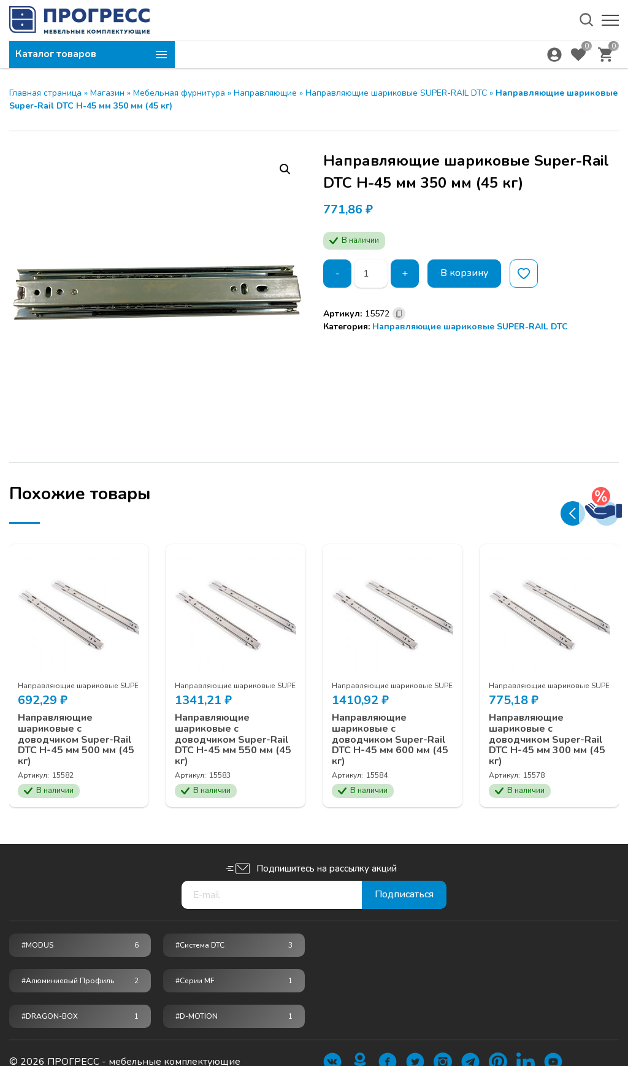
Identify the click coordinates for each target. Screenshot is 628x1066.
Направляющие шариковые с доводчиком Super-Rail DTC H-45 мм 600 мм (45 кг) (390, 739)
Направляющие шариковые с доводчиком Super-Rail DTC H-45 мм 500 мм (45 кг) (76, 739)
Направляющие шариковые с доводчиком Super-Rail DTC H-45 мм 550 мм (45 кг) (233, 739)
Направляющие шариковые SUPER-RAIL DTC (396, 93)
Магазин (107, 93)
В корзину (464, 273)
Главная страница (45, 93)
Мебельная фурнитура (179, 93)
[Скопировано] (398, 313)
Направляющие (265, 93)
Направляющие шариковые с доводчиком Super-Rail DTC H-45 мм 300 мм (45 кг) (547, 739)
